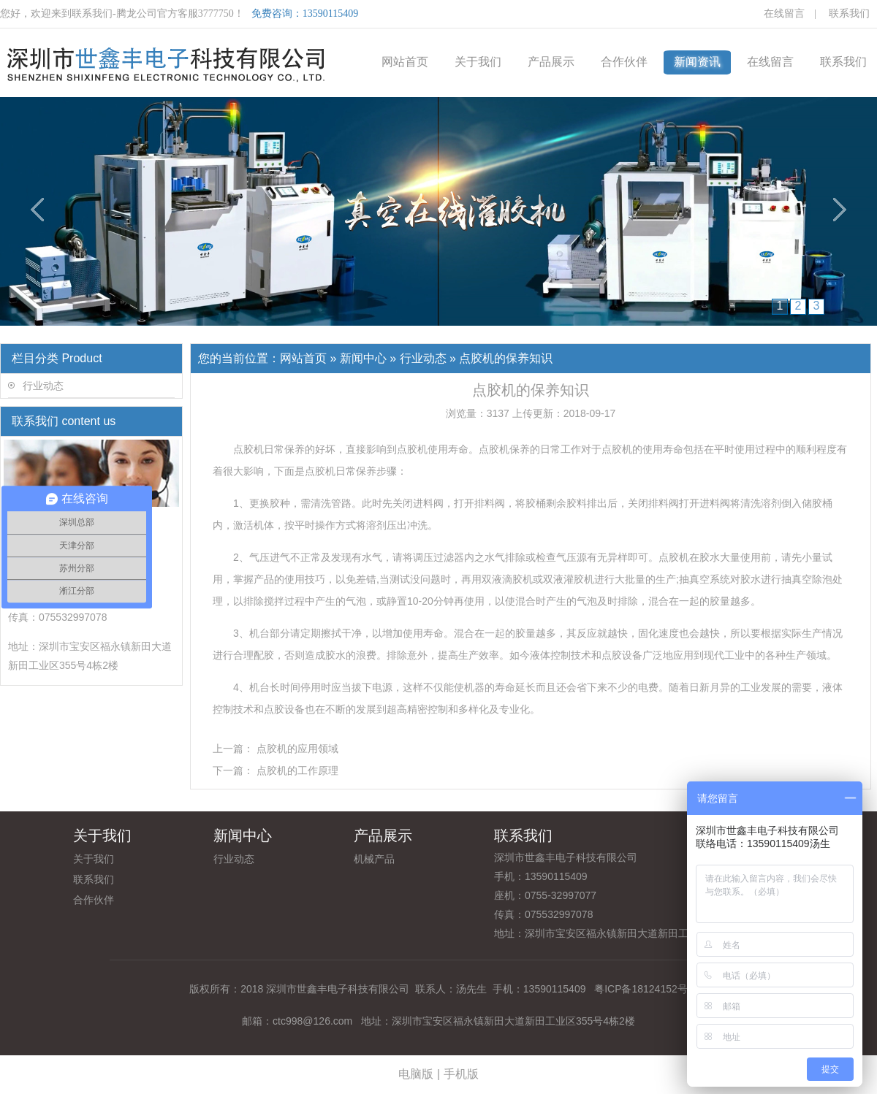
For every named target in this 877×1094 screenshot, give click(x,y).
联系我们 (849, 13)
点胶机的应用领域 (297, 748)
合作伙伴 (624, 62)
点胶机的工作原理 (297, 770)
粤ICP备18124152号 (639, 989)
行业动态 (43, 385)
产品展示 (551, 62)
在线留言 (784, 13)
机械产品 (374, 859)
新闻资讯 (697, 62)
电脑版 (415, 1074)
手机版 (461, 1074)
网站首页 (404, 62)
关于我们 (478, 62)
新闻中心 (363, 358)
